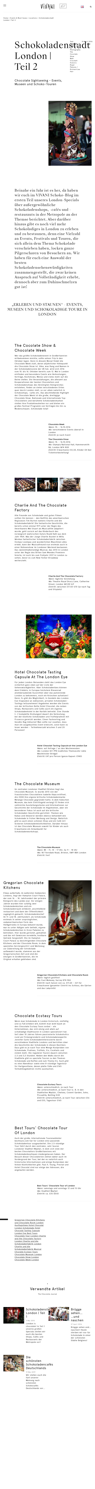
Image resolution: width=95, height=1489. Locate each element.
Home (5, 18)
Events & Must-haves (18, 18)
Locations (33, 18)
